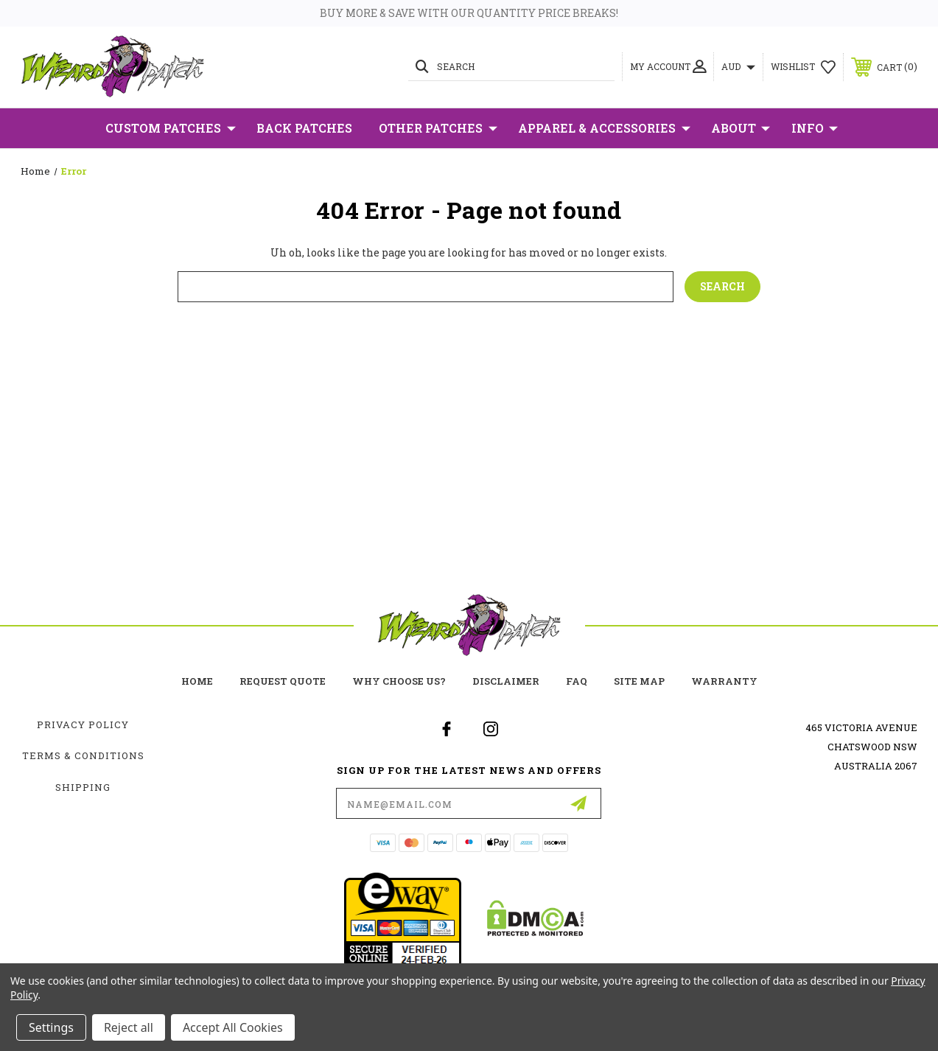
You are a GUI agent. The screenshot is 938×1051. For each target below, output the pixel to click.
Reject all (128, 1027)
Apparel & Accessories (604, 128)
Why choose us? (399, 681)
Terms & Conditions (83, 755)
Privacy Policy (83, 724)
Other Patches (438, 128)
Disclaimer (505, 681)
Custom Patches (170, 128)
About (740, 128)
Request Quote (282, 681)
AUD (738, 66)
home (197, 681)
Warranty (724, 681)
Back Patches (304, 128)
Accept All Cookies (233, 1027)
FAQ (576, 681)
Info (814, 128)
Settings (51, 1027)
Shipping (83, 787)
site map (639, 681)
